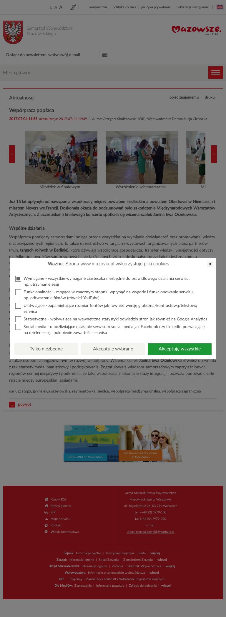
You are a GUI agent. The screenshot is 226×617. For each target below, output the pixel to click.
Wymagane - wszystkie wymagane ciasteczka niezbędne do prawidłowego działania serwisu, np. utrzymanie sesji (102, 281)
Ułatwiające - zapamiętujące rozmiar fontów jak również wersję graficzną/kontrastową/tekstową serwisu (106, 308)
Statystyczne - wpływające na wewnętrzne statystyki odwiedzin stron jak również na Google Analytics (111, 319)
